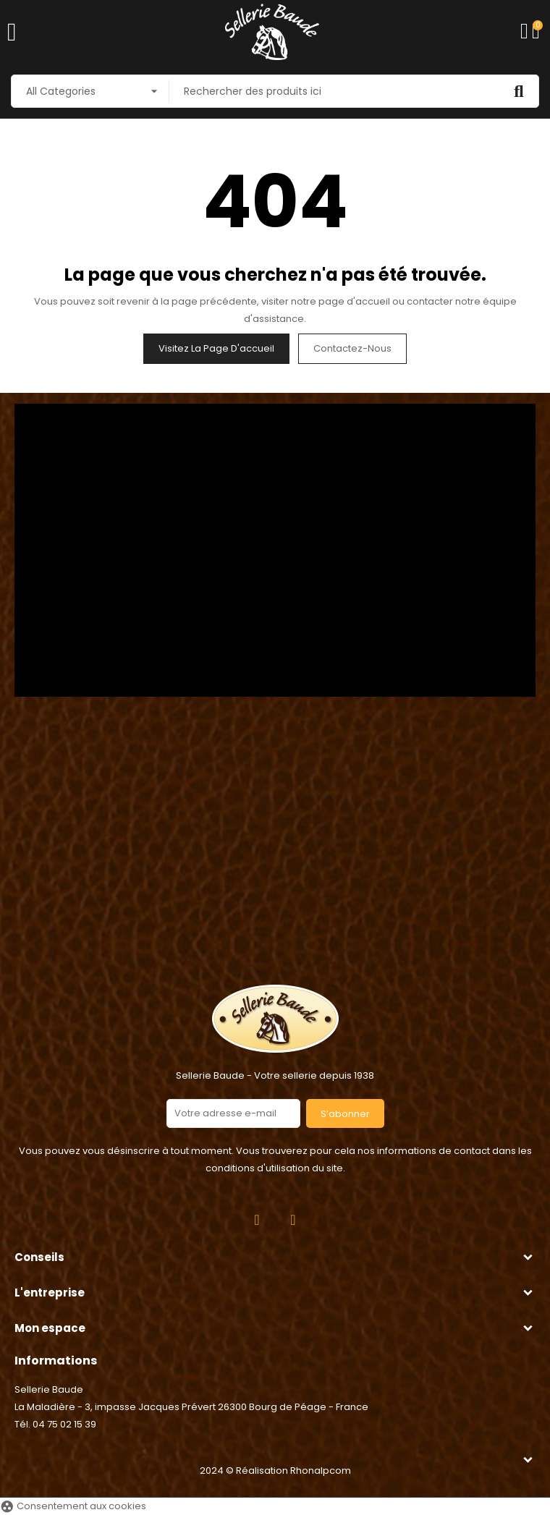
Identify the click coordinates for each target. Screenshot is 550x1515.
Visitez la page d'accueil (216, 348)
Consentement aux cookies (73, 1506)
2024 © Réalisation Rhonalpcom (275, 1470)
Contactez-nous (352, 348)
